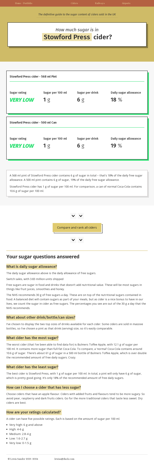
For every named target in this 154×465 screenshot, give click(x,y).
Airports (126, 3)
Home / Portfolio (23, 3)
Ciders (74, 3)
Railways (100, 3)
